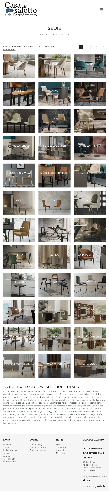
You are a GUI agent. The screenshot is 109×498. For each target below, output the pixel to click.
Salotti (6, 447)
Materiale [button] (29, 46)
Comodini (61, 450)
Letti (58, 444)
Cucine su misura (38, 450)
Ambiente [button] (17, 46)
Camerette (61, 447)
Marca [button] (6, 46)
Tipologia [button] (49, 46)
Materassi (60, 453)
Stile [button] (39, 46)
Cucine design (36, 444)
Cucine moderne (38, 447)
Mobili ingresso (10, 450)
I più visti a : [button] (9, 49)
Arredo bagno (10, 459)
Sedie (68, 35)
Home (41, 35)
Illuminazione (9, 462)
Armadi (6, 456)
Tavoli (6, 453)
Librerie (7, 444)
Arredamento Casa (54, 35)
